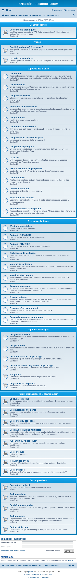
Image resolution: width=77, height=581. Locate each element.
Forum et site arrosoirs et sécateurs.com (38, 394)
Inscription (20, 539)
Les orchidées (17, 177)
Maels (70, 560)
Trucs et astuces (18, 297)
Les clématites (17, 84)
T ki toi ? (38, 42)
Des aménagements (20, 286)
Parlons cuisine (18, 494)
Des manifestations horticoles (25, 430)
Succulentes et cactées (22, 197)
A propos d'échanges (38, 329)
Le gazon (14, 157)
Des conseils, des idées (22, 421)
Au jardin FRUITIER (20, 244)
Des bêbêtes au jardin (21, 505)
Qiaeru (50, 575)
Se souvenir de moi (53, 551)
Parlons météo (17, 516)
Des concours (17, 452)
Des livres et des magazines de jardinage (31, 365)
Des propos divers (38, 480)
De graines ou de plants (22, 383)
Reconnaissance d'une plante (25, 208)
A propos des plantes (38, 69)
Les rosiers (15, 73)
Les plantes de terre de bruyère (26, 137)
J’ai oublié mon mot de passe (13, 551)
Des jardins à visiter (20, 334)
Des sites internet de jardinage (26, 356)
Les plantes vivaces (20, 95)
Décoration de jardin (20, 485)
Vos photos (16, 374)
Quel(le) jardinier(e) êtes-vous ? (26, 47)
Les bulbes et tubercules (23, 126)
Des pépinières (17, 345)
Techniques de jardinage (23, 253)
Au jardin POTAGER (20, 235)
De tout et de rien (19, 527)
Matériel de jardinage (21, 264)
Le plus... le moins (19, 399)
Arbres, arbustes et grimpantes (26, 168)
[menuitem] (9, 10)
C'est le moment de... (21, 226)
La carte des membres (21, 58)
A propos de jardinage (38, 221)
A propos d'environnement (24, 308)
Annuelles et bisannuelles (23, 106)
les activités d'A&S (19, 461)
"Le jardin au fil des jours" (23, 441)
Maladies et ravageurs (21, 275)
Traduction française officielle (35, 575)
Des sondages (17, 470)
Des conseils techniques (23, 29)
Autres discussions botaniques (26, 317)
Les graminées (17, 117)
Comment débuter (38, 25)
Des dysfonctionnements (23, 410)
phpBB (30, 572)
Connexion (6, 539)
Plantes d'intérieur (19, 188)
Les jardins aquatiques (22, 146)
